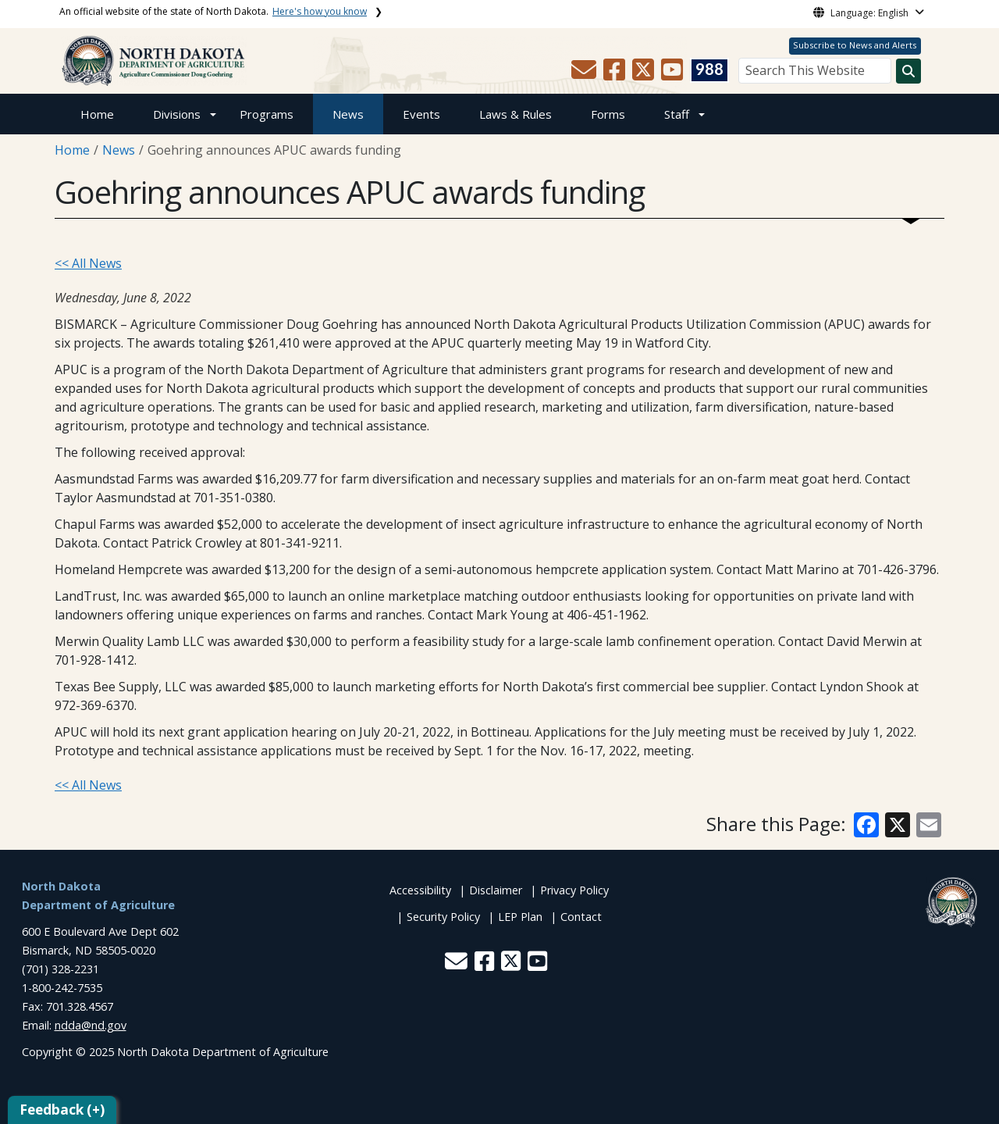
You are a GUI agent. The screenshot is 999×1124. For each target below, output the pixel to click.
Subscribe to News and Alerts (854, 45)
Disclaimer (495, 890)
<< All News (88, 263)
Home (97, 114)
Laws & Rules (515, 114)
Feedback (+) (62, 1110)
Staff (676, 114)
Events (421, 114)
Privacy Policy (574, 890)
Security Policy (443, 916)
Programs (266, 114)
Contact (581, 916)
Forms (608, 114)
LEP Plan (520, 916)
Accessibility (420, 890)
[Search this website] (908, 71)
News (348, 114)
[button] (585, 74)
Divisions (177, 114)
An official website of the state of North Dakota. (213, 11)
